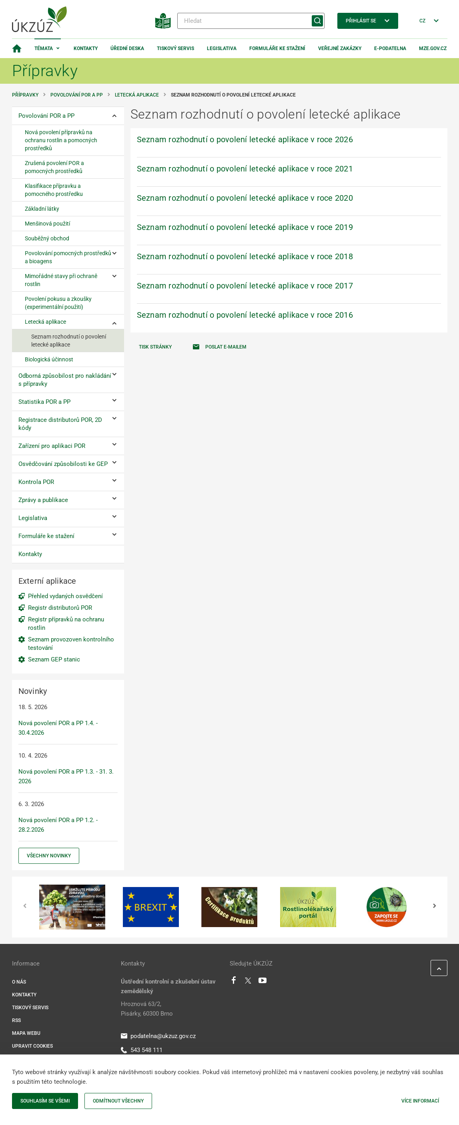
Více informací (420, 1101)
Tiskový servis (175, 48)
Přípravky (25, 95)
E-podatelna (390, 48)
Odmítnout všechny (118, 1101)
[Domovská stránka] (17, 48)
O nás (19, 982)
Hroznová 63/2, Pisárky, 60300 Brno (147, 1008)
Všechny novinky (49, 856)
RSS (16, 1020)
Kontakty (86, 48)
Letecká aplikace (137, 95)
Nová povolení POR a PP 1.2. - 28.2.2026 (58, 825)
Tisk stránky (155, 347)
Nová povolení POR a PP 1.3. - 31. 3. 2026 (66, 776)
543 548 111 (141, 1050)
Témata (43, 48)
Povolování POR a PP (76, 95)
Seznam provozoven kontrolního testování (71, 643)
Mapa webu (26, 1033)
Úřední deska (127, 48)
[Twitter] (248, 982)
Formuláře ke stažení (277, 48)
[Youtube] (263, 982)
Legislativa (222, 48)
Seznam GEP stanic (54, 659)
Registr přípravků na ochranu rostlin (66, 623)
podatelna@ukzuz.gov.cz (158, 1036)
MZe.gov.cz (433, 48)
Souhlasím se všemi (45, 1101)
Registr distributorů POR (60, 607)
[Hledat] (251, 21)
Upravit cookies (32, 1046)
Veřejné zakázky (339, 48)
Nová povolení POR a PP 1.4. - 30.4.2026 (58, 728)
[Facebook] (234, 982)
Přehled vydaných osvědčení (65, 596)
